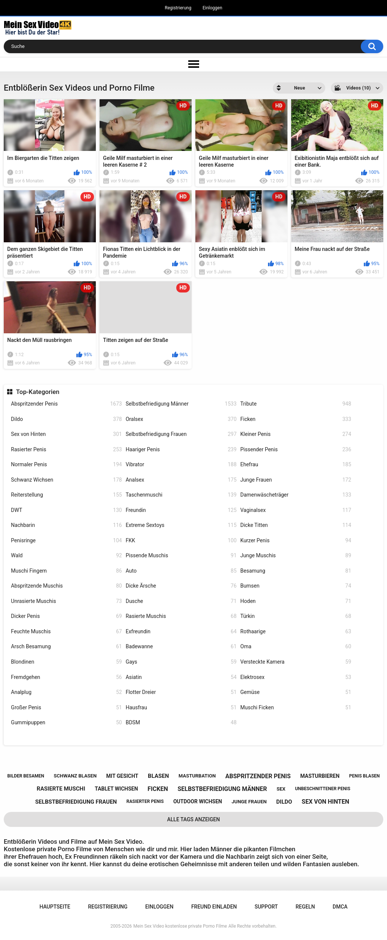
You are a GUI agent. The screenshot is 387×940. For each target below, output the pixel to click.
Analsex (181, 480)
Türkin (295, 616)
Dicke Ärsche (181, 586)
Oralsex (181, 419)
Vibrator (181, 464)
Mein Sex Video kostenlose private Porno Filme (180, 926)
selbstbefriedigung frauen (76, 801)
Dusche (181, 601)
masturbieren (319, 776)
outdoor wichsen (197, 801)
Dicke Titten (295, 525)
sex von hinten (325, 801)
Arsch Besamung (66, 646)
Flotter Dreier (181, 692)
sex (281, 789)
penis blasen (364, 776)
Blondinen (66, 662)
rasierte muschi (61, 788)
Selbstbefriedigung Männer (181, 404)
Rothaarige (295, 631)
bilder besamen (25, 776)
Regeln (305, 907)
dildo (284, 801)
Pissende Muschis (181, 555)
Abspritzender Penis (66, 404)
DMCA (340, 907)
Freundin (181, 510)
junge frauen (249, 801)
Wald (66, 555)
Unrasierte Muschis (66, 601)
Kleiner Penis (295, 434)
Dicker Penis (66, 616)
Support (266, 907)
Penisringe (66, 540)
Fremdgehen (66, 677)
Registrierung (178, 7)
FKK (181, 540)
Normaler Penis (66, 464)
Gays (181, 662)
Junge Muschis (295, 555)
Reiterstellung (66, 495)
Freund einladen (214, 907)
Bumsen (295, 586)
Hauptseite (54, 907)
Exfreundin (181, 631)
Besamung (295, 571)
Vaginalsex (295, 510)
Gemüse (295, 692)
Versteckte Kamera (295, 662)
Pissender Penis (295, 449)
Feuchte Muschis (66, 631)
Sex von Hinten (66, 434)
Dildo (66, 419)
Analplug (66, 692)
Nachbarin (66, 525)
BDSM (181, 722)
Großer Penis (66, 707)
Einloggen (212, 7)
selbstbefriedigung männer (222, 788)
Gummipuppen (66, 722)
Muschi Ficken (295, 707)
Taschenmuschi (181, 495)
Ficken (295, 419)
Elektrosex (295, 677)
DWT (66, 510)
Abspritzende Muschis (66, 586)
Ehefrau (295, 464)
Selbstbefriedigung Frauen (181, 434)
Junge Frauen (295, 480)
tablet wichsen (116, 789)
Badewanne (181, 646)
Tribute (295, 404)
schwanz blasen (75, 776)
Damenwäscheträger (295, 495)
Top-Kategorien (38, 391)
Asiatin (181, 677)
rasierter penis (145, 801)
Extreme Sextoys (181, 525)
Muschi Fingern (66, 571)
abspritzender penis (258, 776)
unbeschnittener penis (322, 788)
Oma (295, 646)
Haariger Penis (181, 449)
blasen (158, 776)
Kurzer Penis (295, 540)
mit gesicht (122, 776)
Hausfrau (181, 707)
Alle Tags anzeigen (193, 819)
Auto (181, 571)
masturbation (197, 776)
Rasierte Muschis (181, 616)
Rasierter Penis (66, 449)
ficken (157, 788)
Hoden (295, 601)
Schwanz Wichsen (66, 480)
